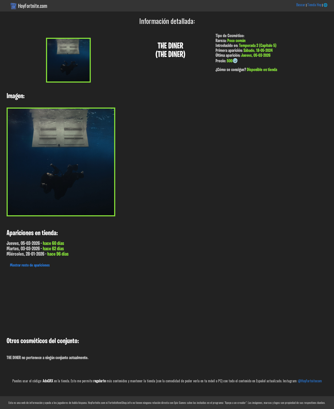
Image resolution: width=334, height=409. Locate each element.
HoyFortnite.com (32, 5)
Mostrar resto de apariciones (30, 265)
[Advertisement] (128, 301)
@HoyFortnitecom (310, 380)
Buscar (300, 4)
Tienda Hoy (314, 4)
